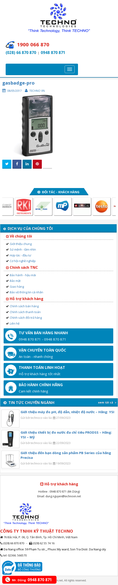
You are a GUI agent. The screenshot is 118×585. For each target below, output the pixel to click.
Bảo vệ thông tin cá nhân (26, 292)
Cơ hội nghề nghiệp (23, 261)
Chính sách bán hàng (24, 306)
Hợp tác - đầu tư (20, 255)
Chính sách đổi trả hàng (26, 318)
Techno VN (37, 91)
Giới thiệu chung (21, 244)
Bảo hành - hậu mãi (23, 275)
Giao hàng (17, 287)
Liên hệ (14, 323)
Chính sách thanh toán (25, 312)
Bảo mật (15, 281)
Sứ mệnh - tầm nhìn (23, 249)
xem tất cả (107, 402)
